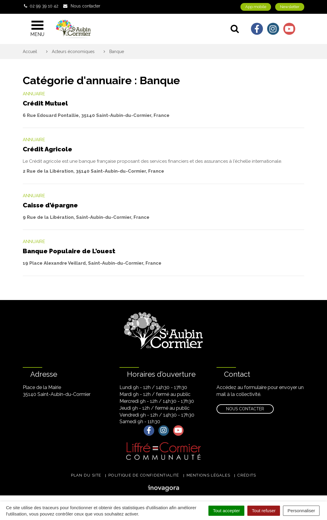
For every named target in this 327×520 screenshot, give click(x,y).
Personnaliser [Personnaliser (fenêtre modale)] (301, 510)
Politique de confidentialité (143, 475)
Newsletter (289, 6)
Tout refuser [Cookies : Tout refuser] (263, 510)
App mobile (255, 6)
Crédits (246, 475)
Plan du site (86, 475)
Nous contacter (245, 408)
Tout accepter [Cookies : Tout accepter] (226, 510)
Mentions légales (209, 475)
